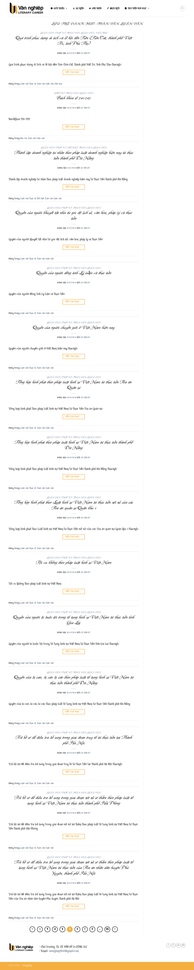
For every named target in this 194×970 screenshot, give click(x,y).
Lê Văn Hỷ (85, 53)
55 (107, 929)
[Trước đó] (32, 929)
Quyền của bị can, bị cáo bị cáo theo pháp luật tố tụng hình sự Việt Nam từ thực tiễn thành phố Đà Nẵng (73, 680)
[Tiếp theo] (115, 929)
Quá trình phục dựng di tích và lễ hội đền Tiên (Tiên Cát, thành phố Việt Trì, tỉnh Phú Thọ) (74, 40)
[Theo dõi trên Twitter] (178, 945)
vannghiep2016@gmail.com (64, 951)
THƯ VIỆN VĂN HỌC (139, 8)
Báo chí (59, 93)
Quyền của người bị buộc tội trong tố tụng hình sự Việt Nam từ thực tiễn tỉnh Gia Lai (73, 620)
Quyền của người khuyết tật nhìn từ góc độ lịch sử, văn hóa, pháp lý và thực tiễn (73, 215)
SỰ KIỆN (80, 8)
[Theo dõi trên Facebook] (168, 945)
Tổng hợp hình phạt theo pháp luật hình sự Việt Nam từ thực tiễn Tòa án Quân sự (73, 384)
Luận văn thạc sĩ (52, 33)
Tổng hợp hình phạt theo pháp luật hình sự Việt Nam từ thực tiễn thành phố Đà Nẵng (73, 445)
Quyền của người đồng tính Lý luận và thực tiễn (73, 273)
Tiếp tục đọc (73, 72)
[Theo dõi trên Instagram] (173, 945)
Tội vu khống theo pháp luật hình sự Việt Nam (73, 562)
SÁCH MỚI (114, 8)
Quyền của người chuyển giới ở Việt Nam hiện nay (73, 327)
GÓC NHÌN (96, 8)
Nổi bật (72, 148)
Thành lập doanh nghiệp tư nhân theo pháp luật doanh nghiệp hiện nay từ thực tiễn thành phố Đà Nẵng (73, 155)
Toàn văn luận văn (80, 33)
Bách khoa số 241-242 (74, 98)
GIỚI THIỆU (60, 8)
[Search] (182, 8)
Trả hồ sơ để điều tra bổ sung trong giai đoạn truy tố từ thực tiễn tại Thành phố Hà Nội (73, 740)
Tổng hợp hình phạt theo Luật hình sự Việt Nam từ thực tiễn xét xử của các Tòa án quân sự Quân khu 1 (73, 505)
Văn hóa (101, 33)
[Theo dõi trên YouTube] (183, 945)
